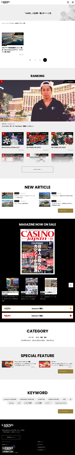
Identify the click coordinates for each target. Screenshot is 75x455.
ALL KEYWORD (63, 411)
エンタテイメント (26, 340)
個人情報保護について (42, 449)
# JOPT (19, 403)
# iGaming (11, 403)
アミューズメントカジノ (38, 340)
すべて (37, 337)
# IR (70, 399)
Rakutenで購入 (52, 315)
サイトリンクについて (6, 441)
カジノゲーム (50, 340)
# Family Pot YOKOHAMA (10, 399)
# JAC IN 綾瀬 (38, 403)
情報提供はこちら (11, 437)
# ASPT (64, 399)
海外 (45, 337)
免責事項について (5, 444)
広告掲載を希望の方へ (42, 447)
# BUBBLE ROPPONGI (53, 399)
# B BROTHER (41, 399)
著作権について (40, 441)
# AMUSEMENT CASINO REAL (27, 399)
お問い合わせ (40, 444)
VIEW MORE (63, 210)
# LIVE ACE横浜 (28, 403)
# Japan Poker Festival (60, 403)
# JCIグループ (48, 403)
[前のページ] (30, 60)
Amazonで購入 (52, 308)
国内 (41, 337)
